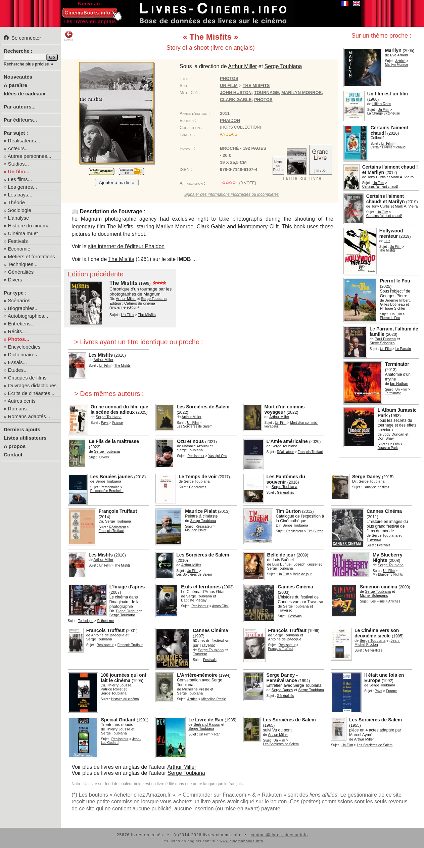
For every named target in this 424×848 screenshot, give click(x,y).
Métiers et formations (31, 256)
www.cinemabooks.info (241, 841)
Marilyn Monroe (301, 92)
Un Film (383, 109)
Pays (104, 423)
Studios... (18, 164)
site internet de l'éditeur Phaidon (126, 246)
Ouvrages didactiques (32, 385)
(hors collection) (240, 127)
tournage (266, 92)
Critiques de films (27, 378)
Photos (229, 78)
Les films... (20, 179)
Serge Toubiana (186, 773)
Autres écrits (22, 401)
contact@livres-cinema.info (279, 835)
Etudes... (18, 370)
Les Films (377, 601)
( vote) (238, 183)
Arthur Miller (181, 767)
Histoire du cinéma (29, 225)
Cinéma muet (23, 233)
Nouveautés (18, 77)
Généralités (21, 272)
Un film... (18, 171)
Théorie (16, 202)
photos (263, 99)
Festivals (18, 241)
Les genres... (22, 187)
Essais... (17, 362)
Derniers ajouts (22, 429)
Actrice (400, 61)
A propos (15, 446)
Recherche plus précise (26, 64)
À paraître (15, 85)
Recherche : (18, 51)
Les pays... (20, 194)
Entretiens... (21, 323)
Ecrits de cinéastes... (31, 393)
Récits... (17, 331)
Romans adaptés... (29, 416)
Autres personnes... (29, 156)
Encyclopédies (24, 347)
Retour (68, 36)
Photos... (18, 339)
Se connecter (22, 38)
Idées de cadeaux (24, 93)
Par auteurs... (20, 106)
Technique (86, 621)
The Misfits (121, 259)
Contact (13, 454)
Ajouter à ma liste (116, 182)
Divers (15, 279)
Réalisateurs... (24, 140)
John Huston (235, 92)
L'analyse (18, 218)
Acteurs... (18, 148)
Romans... (19, 408)
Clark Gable (236, 99)
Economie (19, 249)
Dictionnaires (22, 354)
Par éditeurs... (20, 120)
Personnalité (110, 487)
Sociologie (19, 210)
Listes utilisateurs (25, 438)
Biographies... (23, 308)
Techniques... (22, 264)
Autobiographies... (28, 316)
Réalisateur (195, 456)
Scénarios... (21, 300)
